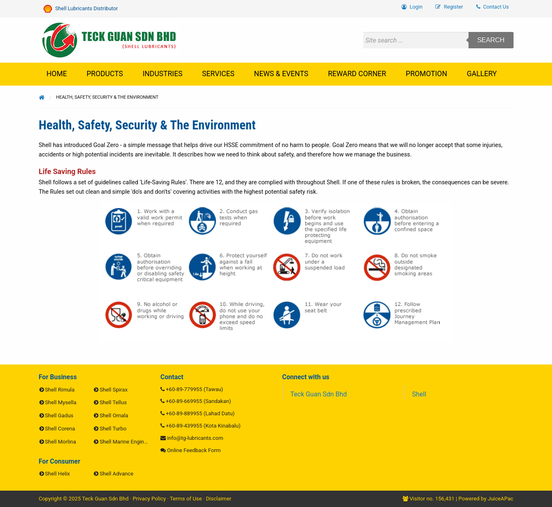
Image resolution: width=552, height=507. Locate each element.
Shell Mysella (61, 402)
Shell (419, 394)
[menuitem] (493, 7)
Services (218, 74)
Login (412, 7)
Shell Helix (57, 474)
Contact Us (492, 7)
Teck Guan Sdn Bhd (319, 394)
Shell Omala (114, 415)
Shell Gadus (59, 415)
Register (449, 7)
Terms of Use (186, 499)
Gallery (482, 74)
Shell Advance (116, 474)
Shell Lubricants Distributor (80, 9)
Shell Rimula (59, 390)
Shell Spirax (114, 390)
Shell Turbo (113, 429)
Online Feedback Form (194, 450)
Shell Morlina (60, 442)
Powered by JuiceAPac (485, 499)
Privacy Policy (149, 499)
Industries (162, 74)
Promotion (426, 74)
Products (105, 74)
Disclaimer (218, 499)
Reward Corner (357, 74)
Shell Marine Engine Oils (129, 442)
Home (57, 74)
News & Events (281, 74)
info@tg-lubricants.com (195, 438)
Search (491, 39)
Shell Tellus (113, 402)
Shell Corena (60, 429)
